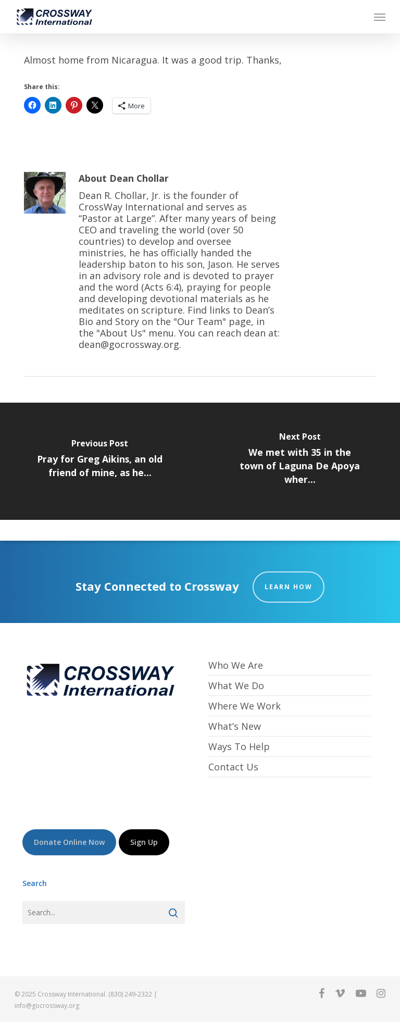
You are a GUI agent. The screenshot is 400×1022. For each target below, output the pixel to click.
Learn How (288, 586)
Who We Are (235, 665)
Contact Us (233, 767)
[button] (379, 16)
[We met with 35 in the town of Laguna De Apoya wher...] (300, 461)
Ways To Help (239, 746)
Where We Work (244, 706)
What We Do (236, 685)
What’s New (234, 726)
